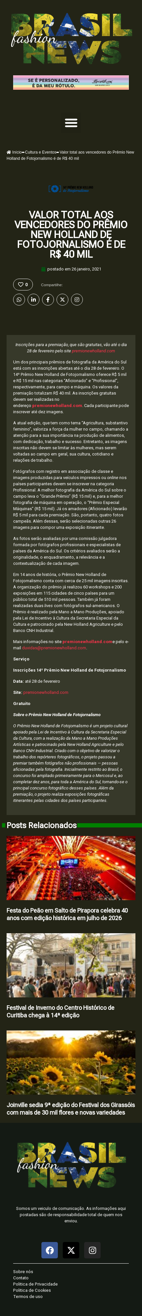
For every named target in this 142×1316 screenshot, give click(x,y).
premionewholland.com (93, 350)
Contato (21, 1277)
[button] (71, 123)
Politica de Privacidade (35, 1284)
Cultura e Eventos (40, 152)
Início (14, 152)
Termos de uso (28, 1296)
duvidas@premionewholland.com (54, 647)
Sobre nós (23, 1271)
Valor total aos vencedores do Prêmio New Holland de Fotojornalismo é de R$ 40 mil (71, 234)
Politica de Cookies (32, 1290)
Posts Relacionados (42, 825)
